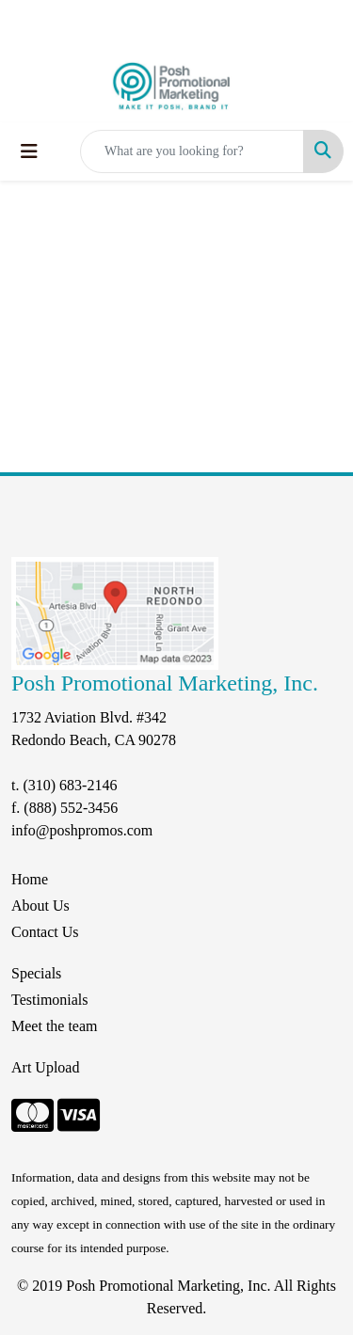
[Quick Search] (192, 151)
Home (29, 879)
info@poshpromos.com (81, 830)
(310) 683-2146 (70, 785)
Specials (36, 973)
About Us (40, 906)
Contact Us (45, 932)
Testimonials (49, 1000)
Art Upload (45, 1067)
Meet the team (54, 1026)
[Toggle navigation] (29, 151)
